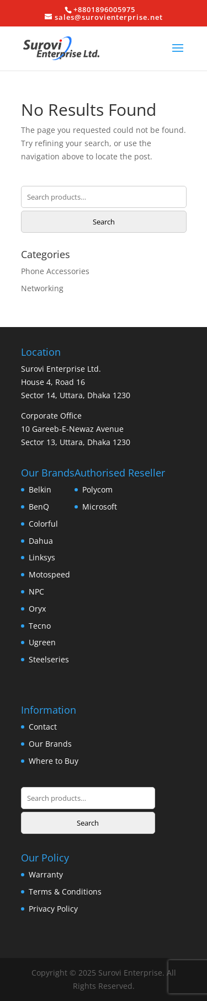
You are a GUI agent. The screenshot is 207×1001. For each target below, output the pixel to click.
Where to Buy (53, 761)
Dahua (41, 541)
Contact (43, 726)
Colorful (43, 523)
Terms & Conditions (65, 891)
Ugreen (42, 642)
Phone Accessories (55, 271)
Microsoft (99, 506)
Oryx (37, 608)
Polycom (97, 489)
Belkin (40, 489)
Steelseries (49, 659)
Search (104, 222)
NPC (36, 591)
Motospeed (49, 574)
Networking (42, 288)
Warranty (46, 874)
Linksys (42, 557)
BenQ (39, 506)
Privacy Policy (53, 908)
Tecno (40, 625)
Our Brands (50, 743)
